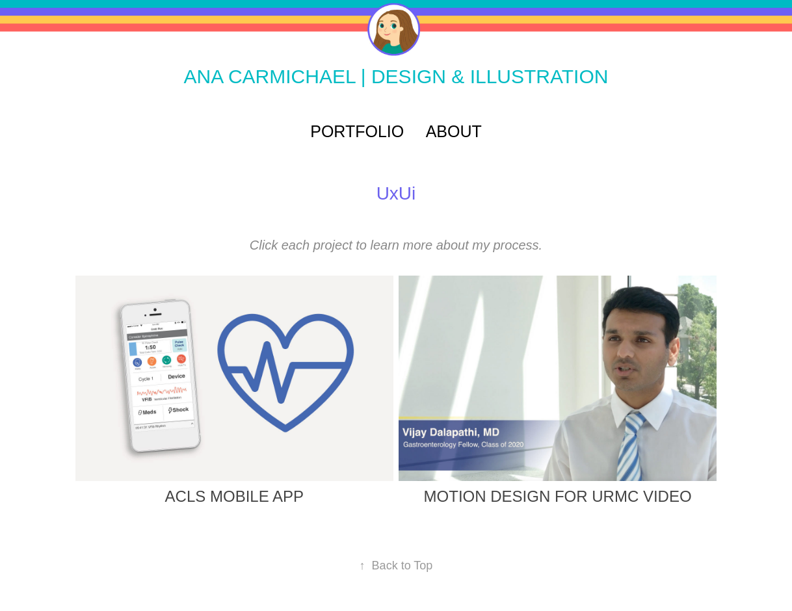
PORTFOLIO (357, 131)
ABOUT (454, 131)
